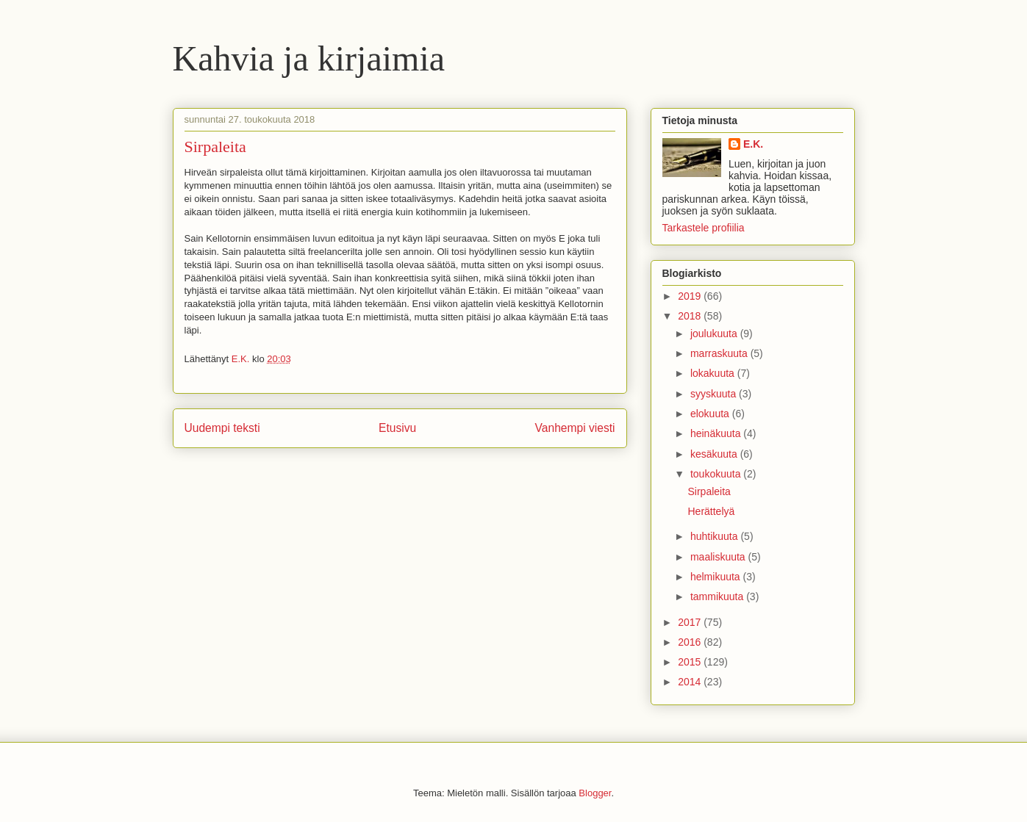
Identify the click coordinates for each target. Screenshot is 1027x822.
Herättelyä (710, 511)
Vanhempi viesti (575, 428)
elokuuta (711, 413)
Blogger (595, 792)
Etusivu (397, 428)
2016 (691, 642)
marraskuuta (720, 353)
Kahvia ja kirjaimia (309, 58)
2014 (691, 682)
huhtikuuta (715, 536)
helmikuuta (716, 577)
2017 (691, 622)
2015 (691, 662)
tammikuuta (718, 596)
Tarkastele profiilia (703, 228)
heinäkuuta (716, 433)
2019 (691, 296)
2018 (691, 316)
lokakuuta (713, 373)
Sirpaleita (708, 491)
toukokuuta (716, 474)
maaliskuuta (719, 557)
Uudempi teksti (222, 428)
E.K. (753, 144)
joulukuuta (715, 333)
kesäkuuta (715, 454)
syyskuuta (714, 394)
